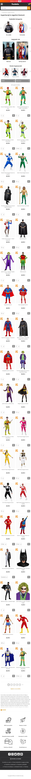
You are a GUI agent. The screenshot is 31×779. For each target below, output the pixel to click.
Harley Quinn (22, 61)
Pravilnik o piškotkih (22, 764)
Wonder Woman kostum (8, 634)
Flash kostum (23, 634)
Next (30, 28)
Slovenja (26, 766)
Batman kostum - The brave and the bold (8, 668)
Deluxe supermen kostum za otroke (23, 536)
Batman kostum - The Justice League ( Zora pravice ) (23, 338)
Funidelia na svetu (6, 762)
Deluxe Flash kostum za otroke (7, 535)
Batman (9, 61)
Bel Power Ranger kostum (23, 469)
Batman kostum (23, 238)
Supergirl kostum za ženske (8, 370)
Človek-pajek (6, 76)
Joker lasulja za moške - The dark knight (23, 602)
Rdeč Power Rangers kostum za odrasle (23, 503)
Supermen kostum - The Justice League (7, 338)
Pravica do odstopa (8, 766)
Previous (1, 28)
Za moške (8, 35)
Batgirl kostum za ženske (23, 403)
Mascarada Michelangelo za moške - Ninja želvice (23, 107)
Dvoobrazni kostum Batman (8, 568)
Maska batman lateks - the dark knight (23, 569)
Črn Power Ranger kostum (7, 502)
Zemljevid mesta (18, 766)
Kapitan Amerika (15, 76)
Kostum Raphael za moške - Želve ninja (8, 107)
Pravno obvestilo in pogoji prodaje (21, 762)
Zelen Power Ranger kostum (23, 172)
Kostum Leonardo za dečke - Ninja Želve (23, 140)
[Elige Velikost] (2, 115)
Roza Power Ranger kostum (23, 436)
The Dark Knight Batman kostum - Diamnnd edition (8, 206)
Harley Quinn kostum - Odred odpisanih (8, 239)
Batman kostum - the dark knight (8, 601)
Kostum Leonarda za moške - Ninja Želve (8, 140)
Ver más (4, 710)
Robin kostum (23, 271)
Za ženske (22, 35)
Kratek (3, 80)
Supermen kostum (8, 304)
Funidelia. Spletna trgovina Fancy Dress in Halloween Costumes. (15, 4)
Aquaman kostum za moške (23, 205)
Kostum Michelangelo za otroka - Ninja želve (23, 668)
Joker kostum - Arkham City (8, 403)
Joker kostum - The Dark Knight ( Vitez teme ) (8, 272)
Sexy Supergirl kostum (23, 304)
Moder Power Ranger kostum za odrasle (8, 173)
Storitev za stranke (15, 759)
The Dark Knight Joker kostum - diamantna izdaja (23, 371)
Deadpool (25, 76)
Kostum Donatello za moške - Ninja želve (8, 437)
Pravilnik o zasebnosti (10, 764)
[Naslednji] (23, 684)
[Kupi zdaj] (13, 115)
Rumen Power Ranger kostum (8, 469)
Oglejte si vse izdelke (15, 688)
